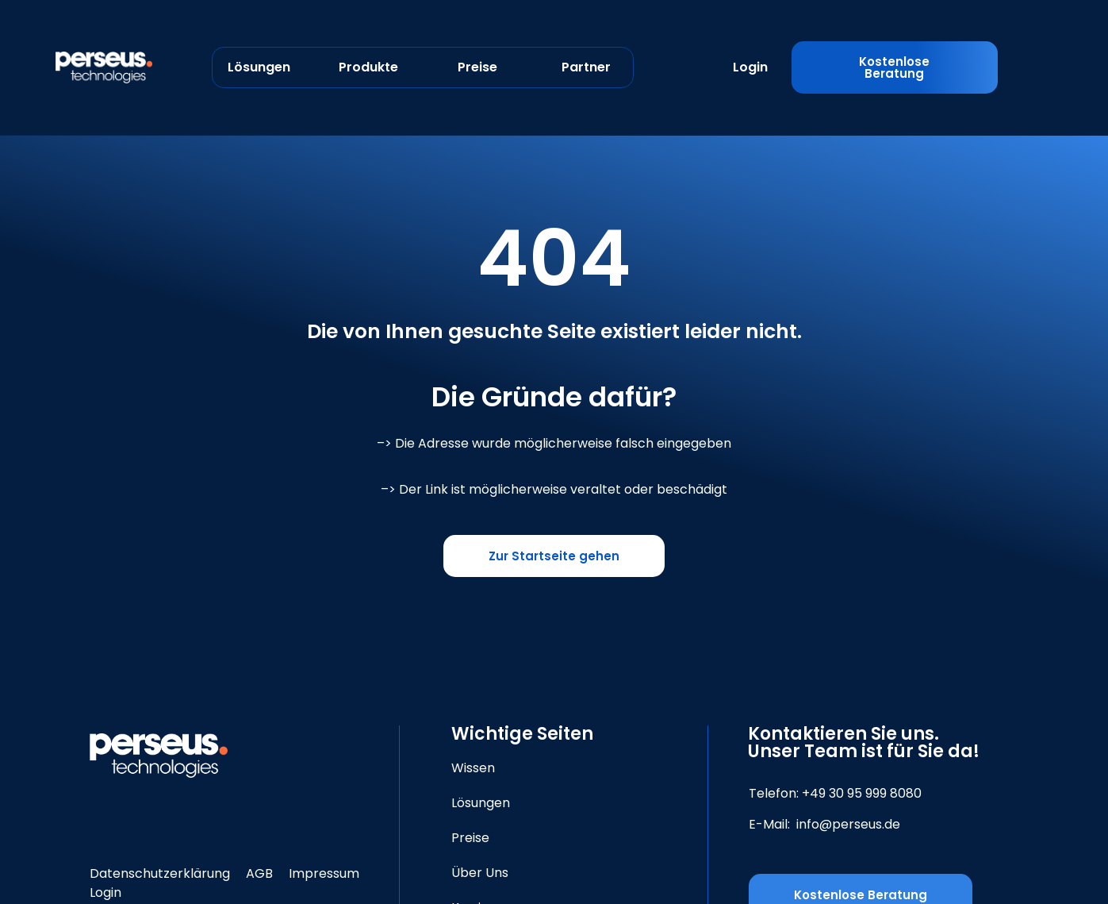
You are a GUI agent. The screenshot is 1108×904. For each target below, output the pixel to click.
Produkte (368, 67)
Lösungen (259, 67)
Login (750, 67)
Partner (586, 67)
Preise (477, 67)
